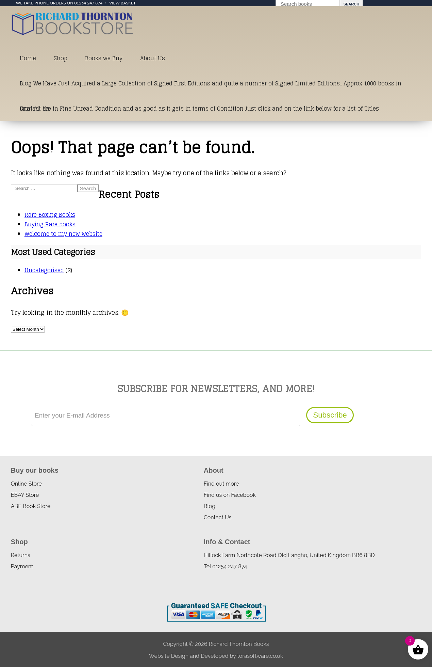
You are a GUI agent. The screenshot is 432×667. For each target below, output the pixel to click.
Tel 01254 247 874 (225, 566)
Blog (209, 506)
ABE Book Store (31, 506)
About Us (152, 58)
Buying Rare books (50, 224)
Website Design (168, 656)
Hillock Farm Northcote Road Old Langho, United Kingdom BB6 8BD (289, 555)
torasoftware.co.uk (260, 656)
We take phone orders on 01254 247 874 (59, 2)
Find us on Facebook (230, 495)
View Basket (122, 2)
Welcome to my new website (63, 234)
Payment (22, 566)
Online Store (26, 484)
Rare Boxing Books (49, 214)
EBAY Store (25, 495)
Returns (20, 555)
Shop (60, 58)
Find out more (221, 484)
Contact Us (35, 108)
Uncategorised (44, 270)
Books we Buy (103, 58)
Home (28, 58)
